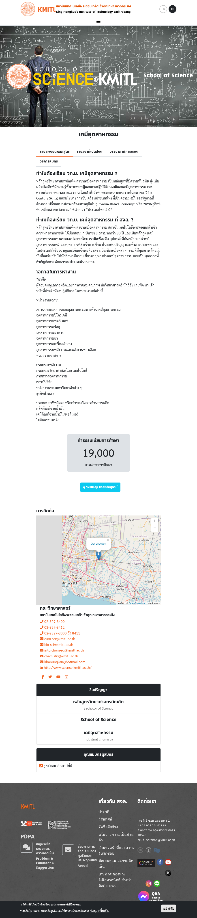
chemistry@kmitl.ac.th (59, 656)
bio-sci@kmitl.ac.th (56, 645)
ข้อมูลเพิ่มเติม (99, 911)
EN (163, 9)
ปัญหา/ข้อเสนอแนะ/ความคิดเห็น (45, 848)
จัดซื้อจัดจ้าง (108, 827)
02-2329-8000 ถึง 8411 (60, 633)
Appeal (83, 865)
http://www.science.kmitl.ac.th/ (65, 667)
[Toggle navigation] (98, 21)
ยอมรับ (168, 908)
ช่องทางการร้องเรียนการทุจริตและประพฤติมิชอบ (88, 853)
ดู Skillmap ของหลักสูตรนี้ (100, 487)
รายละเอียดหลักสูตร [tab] (55, 151)
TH (172, 9)
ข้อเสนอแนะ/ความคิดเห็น (115, 864)
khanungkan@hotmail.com (62, 662)
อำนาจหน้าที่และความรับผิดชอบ (116, 850)
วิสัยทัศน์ (105, 819)
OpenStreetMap (137, 603)
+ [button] (154, 521)
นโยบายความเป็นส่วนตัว (115, 837)
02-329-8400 (52, 622)
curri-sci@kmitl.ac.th (57, 639)
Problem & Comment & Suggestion (45, 863)
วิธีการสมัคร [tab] (49, 161)
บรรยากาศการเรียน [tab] (123, 151)
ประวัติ (103, 812)
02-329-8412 (52, 627)
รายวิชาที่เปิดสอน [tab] (89, 151)
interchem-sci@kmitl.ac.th (62, 650)
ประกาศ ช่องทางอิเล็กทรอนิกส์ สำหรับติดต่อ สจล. (115, 880)
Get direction (98, 543)
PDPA (28, 836)
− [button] (154, 528)
